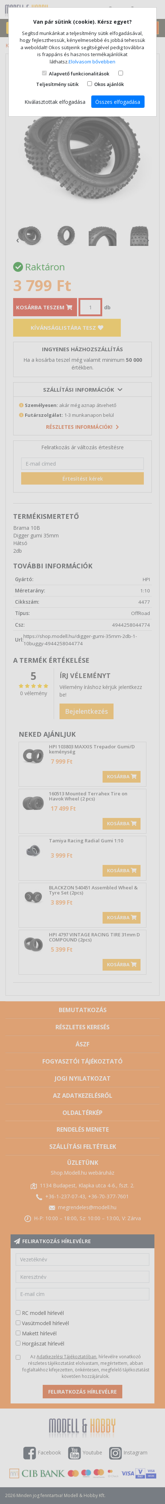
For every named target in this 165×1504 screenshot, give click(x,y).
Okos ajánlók (109, 84)
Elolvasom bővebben (92, 61)
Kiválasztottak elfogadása (54, 101)
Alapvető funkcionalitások (79, 73)
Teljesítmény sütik (57, 84)
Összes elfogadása (117, 101)
